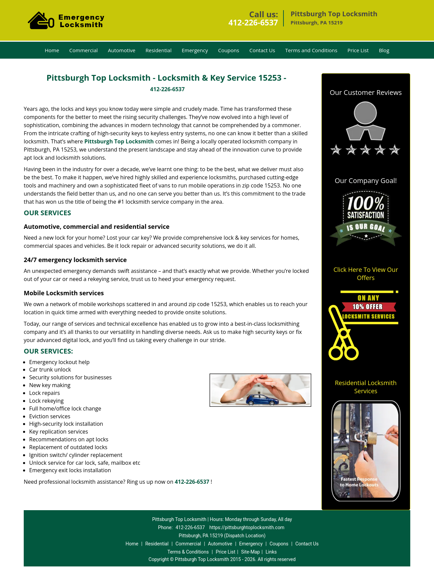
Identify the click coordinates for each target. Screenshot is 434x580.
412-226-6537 (253, 22)
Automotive (121, 50)
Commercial (83, 50)
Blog (384, 50)
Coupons (228, 50)
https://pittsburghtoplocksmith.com (247, 527)
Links (271, 552)
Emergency (195, 50)
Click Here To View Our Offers (365, 273)
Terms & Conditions (188, 552)
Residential (158, 50)
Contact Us (262, 50)
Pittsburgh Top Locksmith (119, 141)
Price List (358, 50)
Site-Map (250, 552)
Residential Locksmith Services (366, 387)
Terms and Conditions (311, 50)
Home (52, 50)
